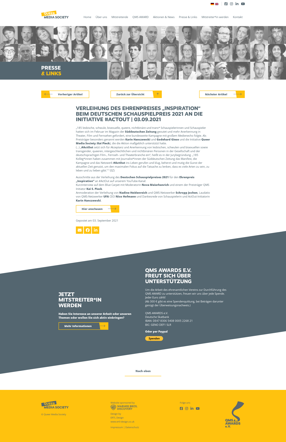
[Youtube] (243, 3)
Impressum (117, 427)
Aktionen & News (164, 17)
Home (87, 17)
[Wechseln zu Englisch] (216, 3)
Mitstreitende (119, 17)
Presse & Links (188, 17)
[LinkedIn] (236, 3)
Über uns (101, 17)
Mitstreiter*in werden (215, 17)
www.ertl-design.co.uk (122, 421)
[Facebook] (226, 3)
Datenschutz (132, 427)
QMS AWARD (140, 17)
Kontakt (238, 17)
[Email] (79, 230)
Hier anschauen (92, 209)
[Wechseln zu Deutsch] (212, 3)
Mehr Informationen (78, 326)
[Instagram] (231, 3)
